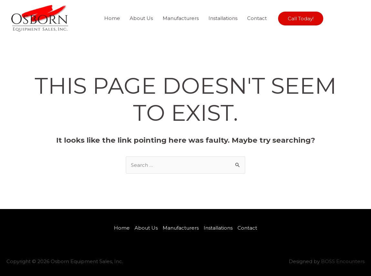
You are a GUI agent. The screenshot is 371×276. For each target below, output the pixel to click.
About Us (141, 18)
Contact (257, 18)
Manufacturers (181, 18)
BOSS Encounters (343, 261)
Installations (222, 18)
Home (112, 18)
